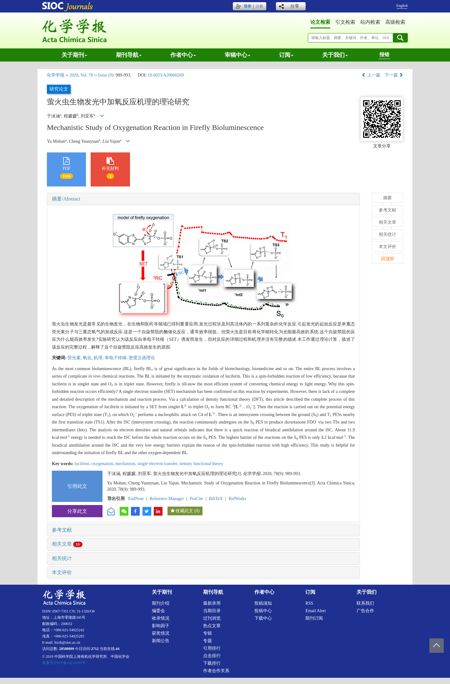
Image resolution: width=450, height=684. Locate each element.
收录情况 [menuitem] (160, 618)
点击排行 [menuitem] (212, 655)
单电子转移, (117, 357)
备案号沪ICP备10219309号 (64, 663)
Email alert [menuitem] (315, 610)
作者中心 (183, 55)
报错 (384, 54)
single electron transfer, (159, 463)
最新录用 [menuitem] (212, 603)
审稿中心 (237, 55)
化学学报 (55, 75)
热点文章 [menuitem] (212, 625)
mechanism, (126, 463)
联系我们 (365, 603)
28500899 (66, 649)
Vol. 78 (86, 75)
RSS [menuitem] (309, 603)
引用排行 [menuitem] (212, 648)
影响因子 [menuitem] (160, 625)
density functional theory (201, 463)
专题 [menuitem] (207, 640)
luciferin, (82, 463)
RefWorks (237, 498)
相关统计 (62, 558)
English (402, 5)
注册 (259, 6)
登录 (247, 6)
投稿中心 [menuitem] (263, 610)
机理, (99, 357)
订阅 (286, 55)
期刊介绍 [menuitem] (160, 603)
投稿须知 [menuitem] (263, 603)
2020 (73, 75)
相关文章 (67, 544)
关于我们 (335, 55)
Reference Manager (166, 498)
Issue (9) (105, 75)
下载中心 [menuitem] (263, 618)
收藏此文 (184, 510)
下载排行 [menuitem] (212, 663)
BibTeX (216, 498)
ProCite (196, 498)
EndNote (136, 498)
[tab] (203, 199)
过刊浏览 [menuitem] (212, 618)
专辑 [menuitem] (207, 633)
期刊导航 (129, 55)
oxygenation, (103, 463)
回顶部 (387, 258)
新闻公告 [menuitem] (160, 640)
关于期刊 (74, 55)
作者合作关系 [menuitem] (216, 670)
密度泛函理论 (142, 357)
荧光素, (75, 357)
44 (117, 649)
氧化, (88, 357)
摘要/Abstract (66, 198)
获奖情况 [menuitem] (160, 633)
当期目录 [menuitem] (212, 610)
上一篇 (371, 75)
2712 (95, 649)
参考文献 (62, 530)
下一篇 (394, 75)
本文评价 (62, 572)
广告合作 (365, 610)
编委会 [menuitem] (158, 610)
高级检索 (395, 22)
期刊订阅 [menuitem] (314, 618)
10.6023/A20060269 (166, 75)
